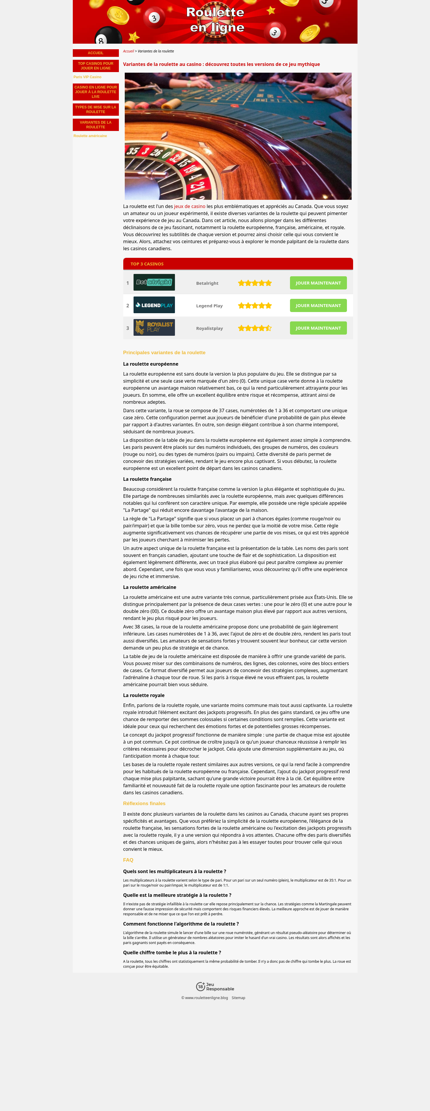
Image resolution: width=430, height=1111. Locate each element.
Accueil (95, 53)
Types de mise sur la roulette (95, 109)
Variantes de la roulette (96, 124)
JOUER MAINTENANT (318, 283)
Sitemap (238, 997)
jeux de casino (189, 206)
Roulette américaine (90, 136)
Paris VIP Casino (88, 77)
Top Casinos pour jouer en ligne (95, 66)
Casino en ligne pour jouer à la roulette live (96, 92)
